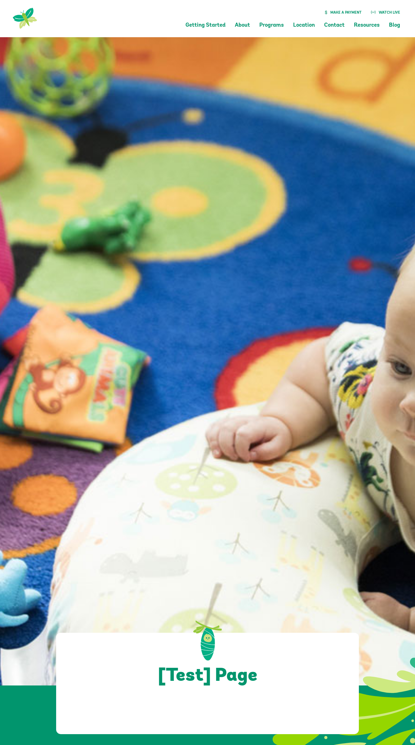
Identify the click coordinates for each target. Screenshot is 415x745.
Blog (394, 25)
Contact (334, 25)
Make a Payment (346, 13)
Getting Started (205, 25)
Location (304, 25)
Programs (271, 25)
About (242, 25)
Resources (367, 25)
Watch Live (389, 13)
